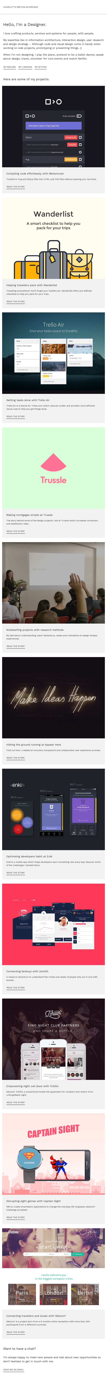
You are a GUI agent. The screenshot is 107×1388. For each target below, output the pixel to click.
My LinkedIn (25, 67)
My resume (9, 67)
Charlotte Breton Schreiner (20, 7)
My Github (40, 67)
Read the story (16, 186)
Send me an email (13, 1369)
